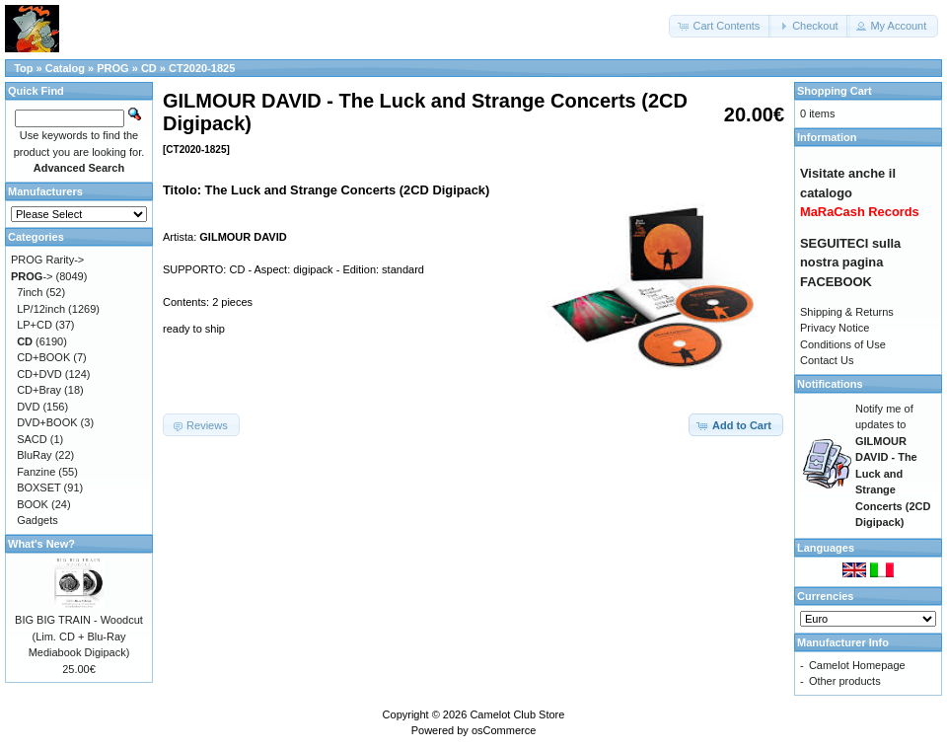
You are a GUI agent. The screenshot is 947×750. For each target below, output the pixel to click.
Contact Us (826, 360)
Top (23, 68)
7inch (29, 292)
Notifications (830, 384)
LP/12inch (41, 309)
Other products (845, 681)
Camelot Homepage (857, 665)
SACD (32, 439)
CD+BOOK (43, 357)
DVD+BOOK (47, 422)
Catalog (65, 68)
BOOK (32, 504)
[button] (720, 26)
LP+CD (34, 325)
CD (149, 68)
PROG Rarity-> (47, 259)
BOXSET (38, 487)
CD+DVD (39, 374)
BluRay (34, 455)
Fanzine (36, 472)
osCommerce (504, 730)
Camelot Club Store (517, 714)
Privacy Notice (834, 328)
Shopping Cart (834, 91)
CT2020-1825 (202, 68)
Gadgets (37, 520)
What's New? (41, 544)
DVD (28, 406)
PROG (112, 68)
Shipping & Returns (847, 312)
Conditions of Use (843, 344)
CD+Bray (39, 390)
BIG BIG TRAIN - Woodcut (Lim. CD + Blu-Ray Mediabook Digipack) (79, 636)
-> (32, 276)
